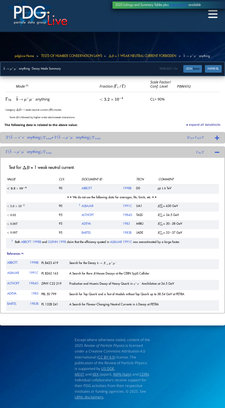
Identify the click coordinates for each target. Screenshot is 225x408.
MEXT (79, 374)
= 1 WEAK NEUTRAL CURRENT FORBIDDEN (142, 56)
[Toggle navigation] (212, 14)
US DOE (107, 368)
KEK (95, 374)
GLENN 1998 (57, 242)
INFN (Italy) (122, 374)
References (15, 253)
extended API (179, 5)
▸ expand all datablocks (203, 125)
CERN (144, 374)
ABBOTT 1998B (31, 242)
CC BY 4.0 (106, 357)
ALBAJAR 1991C (121, 242)
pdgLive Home (24, 56)
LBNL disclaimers (89, 397)
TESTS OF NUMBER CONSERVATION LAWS (71, 56)
